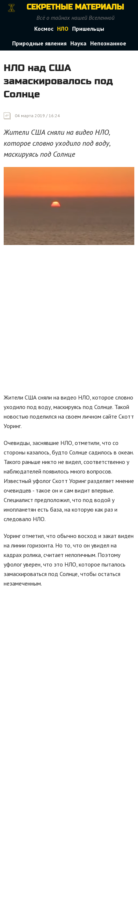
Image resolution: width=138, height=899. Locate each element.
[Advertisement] (69, 321)
